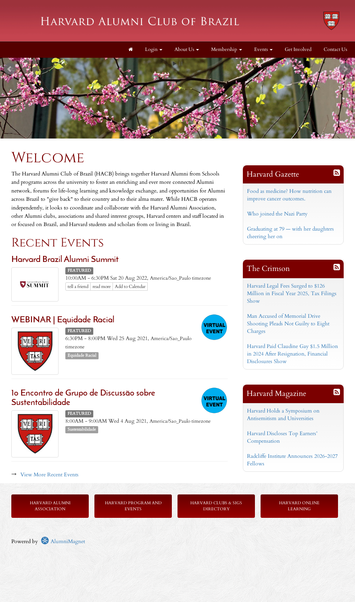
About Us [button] (186, 49)
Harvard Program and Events (133, 506)
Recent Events (57, 243)
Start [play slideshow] (175, 64)
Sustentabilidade (82, 429)
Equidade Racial (82, 355)
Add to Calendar (130, 286)
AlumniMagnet (63, 541)
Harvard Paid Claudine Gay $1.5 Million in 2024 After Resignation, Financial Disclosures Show (292, 354)
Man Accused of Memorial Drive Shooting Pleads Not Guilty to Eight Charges (288, 324)
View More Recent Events (49, 474)
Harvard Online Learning (299, 506)
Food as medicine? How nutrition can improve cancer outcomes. (289, 195)
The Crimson (268, 268)
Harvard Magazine (276, 393)
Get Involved (298, 49)
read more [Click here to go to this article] (102, 286)
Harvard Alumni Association (50, 506)
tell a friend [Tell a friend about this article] (78, 286)
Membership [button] (226, 49)
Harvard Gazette (273, 174)
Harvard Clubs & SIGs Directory (216, 506)
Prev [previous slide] (10, 69)
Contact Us (335, 49)
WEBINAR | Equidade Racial (62, 320)
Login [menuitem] (153, 49)
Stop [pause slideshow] (180, 64)
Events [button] (263, 49)
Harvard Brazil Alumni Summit (65, 260)
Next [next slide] (345, 69)
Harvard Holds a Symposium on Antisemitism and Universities (283, 414)
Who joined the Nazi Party (277, 213)
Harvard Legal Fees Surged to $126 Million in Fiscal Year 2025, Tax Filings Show (291, 293)
